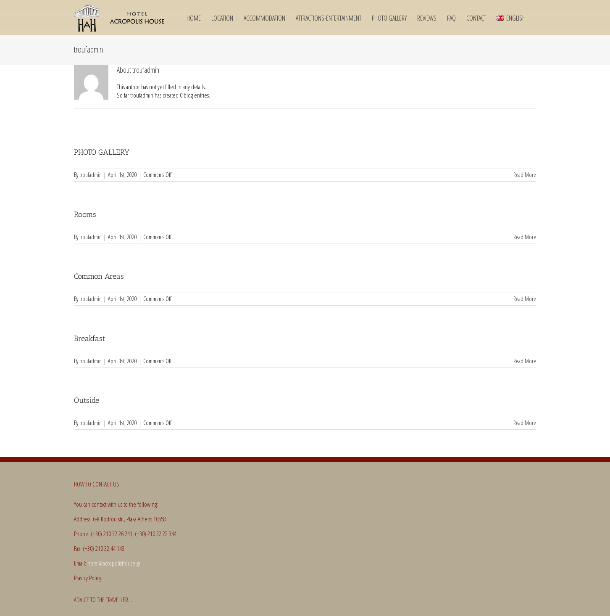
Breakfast (89, 338)
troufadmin (90, 175)
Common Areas (99, 276)
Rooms (85, 214)
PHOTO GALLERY (101, 152)
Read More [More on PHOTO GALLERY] (524, 175)
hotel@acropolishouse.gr (113, 563)
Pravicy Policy (87, 578)
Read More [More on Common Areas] (524, 299)
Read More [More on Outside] (524, 423)
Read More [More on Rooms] (524, 237)
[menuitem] (511, 17)
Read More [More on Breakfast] (524, 361)
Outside (86, 400)
